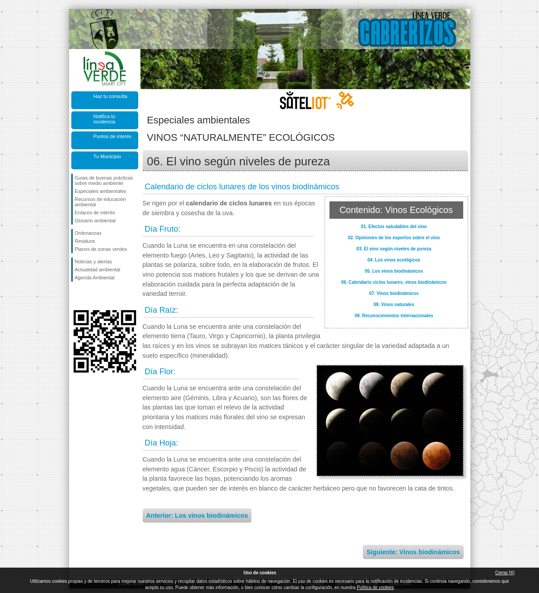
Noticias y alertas (93, 261)
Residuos (85, 241)
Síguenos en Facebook (76, 295)
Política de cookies (375, 587)
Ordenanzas (88, 233)
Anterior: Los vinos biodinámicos (197, 515)
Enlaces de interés (95, 212)
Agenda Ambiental (95, 277)
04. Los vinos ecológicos (393, 260)
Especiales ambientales (101, 191)
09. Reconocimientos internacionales (393, 315)
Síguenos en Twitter (91, 295)
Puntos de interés (113, 136)
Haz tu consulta (111, 96)
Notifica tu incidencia (104, 119)
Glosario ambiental (95, 220)
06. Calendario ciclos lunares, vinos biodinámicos (394, 282)
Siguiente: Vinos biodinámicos (413, 552)
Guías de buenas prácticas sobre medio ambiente (104, 180)
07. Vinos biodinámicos (394, 293)
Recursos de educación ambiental (100, 201)
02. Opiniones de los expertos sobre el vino (394, 237)
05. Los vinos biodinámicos (394, 271)
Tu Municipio (107, 156)
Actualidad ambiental (97, 269)
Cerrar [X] (504, 572)
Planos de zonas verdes (101, 249)
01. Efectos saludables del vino (394, 226)
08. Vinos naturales (394, 304)
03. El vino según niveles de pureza (394, 248)
